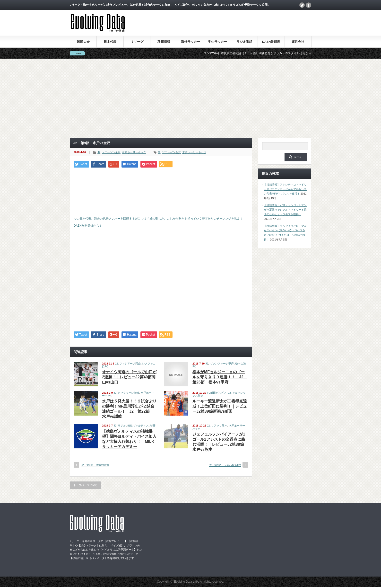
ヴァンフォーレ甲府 (222, 363)
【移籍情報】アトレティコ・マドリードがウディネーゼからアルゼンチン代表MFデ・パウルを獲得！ (285, 189)
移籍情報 (163, 42)
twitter (302, 5)
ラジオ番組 (244, 42)
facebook (308, 5)
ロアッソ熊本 (219, 425)
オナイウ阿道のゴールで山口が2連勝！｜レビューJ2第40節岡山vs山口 (129, 377)
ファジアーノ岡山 (130, 363)
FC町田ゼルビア (217, 392)
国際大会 (83, 42)
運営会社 (298, 42)
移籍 (153, 425)
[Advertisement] (190, 98)
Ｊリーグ (137, 42)
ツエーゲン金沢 (111, 152)
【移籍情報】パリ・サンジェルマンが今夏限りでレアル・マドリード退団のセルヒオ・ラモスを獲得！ (285, 210)
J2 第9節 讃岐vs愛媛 (95, 464)
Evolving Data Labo (186, 581)
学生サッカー (217, 42)
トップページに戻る (85, 485)
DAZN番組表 (271, 42)
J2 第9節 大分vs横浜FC (225, 465)
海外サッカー (190, 42)
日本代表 (110, 42)
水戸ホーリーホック (134, 152)
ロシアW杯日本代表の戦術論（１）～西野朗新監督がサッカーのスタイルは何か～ (261, 53)
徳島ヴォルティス (138, 425)
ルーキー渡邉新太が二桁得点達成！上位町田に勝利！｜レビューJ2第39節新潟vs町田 (219, 406)
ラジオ (122, 425)
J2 (98, 152)
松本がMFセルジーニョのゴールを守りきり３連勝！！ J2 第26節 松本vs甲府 (219, 377)
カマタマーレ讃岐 (128, 392)
